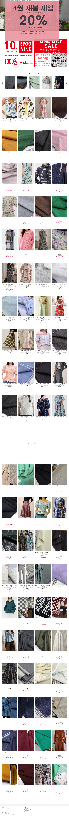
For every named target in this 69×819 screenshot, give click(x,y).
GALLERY (64, 31)
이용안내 (6, 804)
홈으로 (3, 804)
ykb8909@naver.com (13, 817)
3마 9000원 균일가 (5, 31)
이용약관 (18, 804)
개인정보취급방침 (12, 804)
